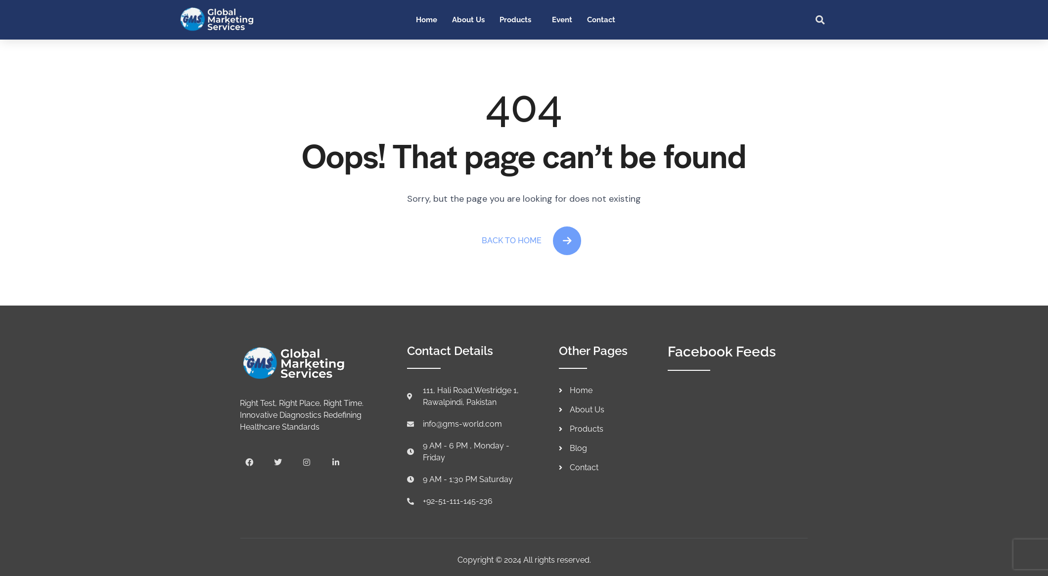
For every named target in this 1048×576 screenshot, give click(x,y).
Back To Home (532, 240)
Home (426, 19)
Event (562, 19)
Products (515, 19)
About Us (468, 19)
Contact (601, 19)
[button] (820, 19)
